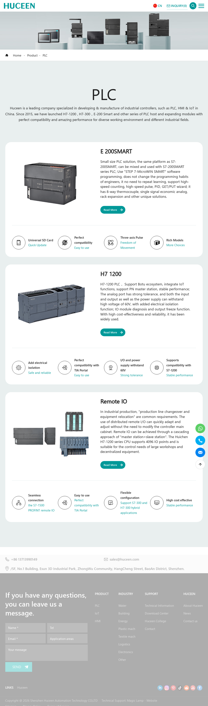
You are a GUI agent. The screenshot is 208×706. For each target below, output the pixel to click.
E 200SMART (116, 151)
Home (17, 55)
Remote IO (113, 401)
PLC (45, 55)
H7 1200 (110, 273)
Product (32, 55)
